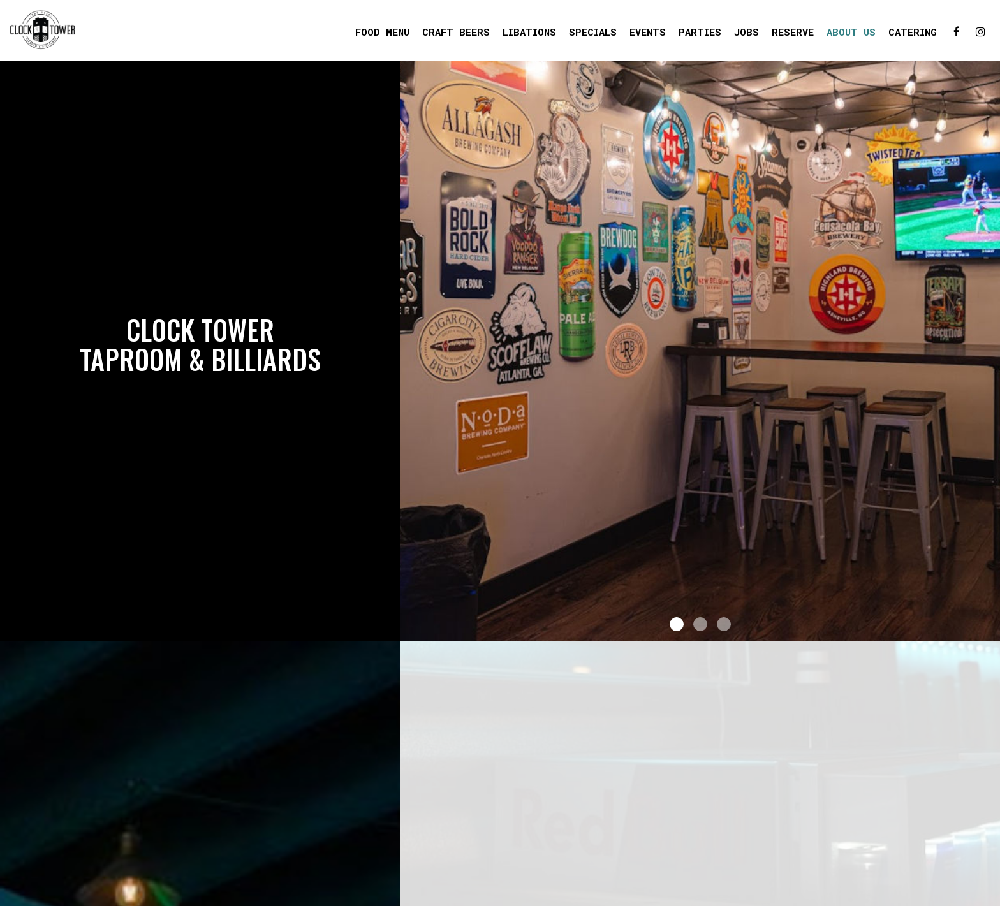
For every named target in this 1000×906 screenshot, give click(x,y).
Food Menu (382, 32)
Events (647, 32)
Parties (700, 32)
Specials (593, 32)
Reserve (793, 32)
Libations (529, 32)
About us (851, 32)
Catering (912, 32)
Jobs (746, 32)
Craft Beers (456, 32)
